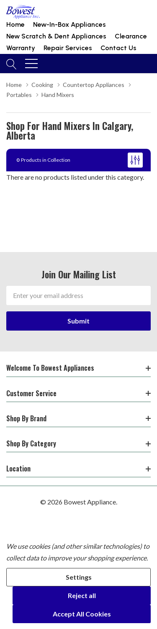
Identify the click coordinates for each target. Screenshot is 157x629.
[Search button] (11, 63)
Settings (79, 577)
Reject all (82, 595)
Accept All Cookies (82, 614)
